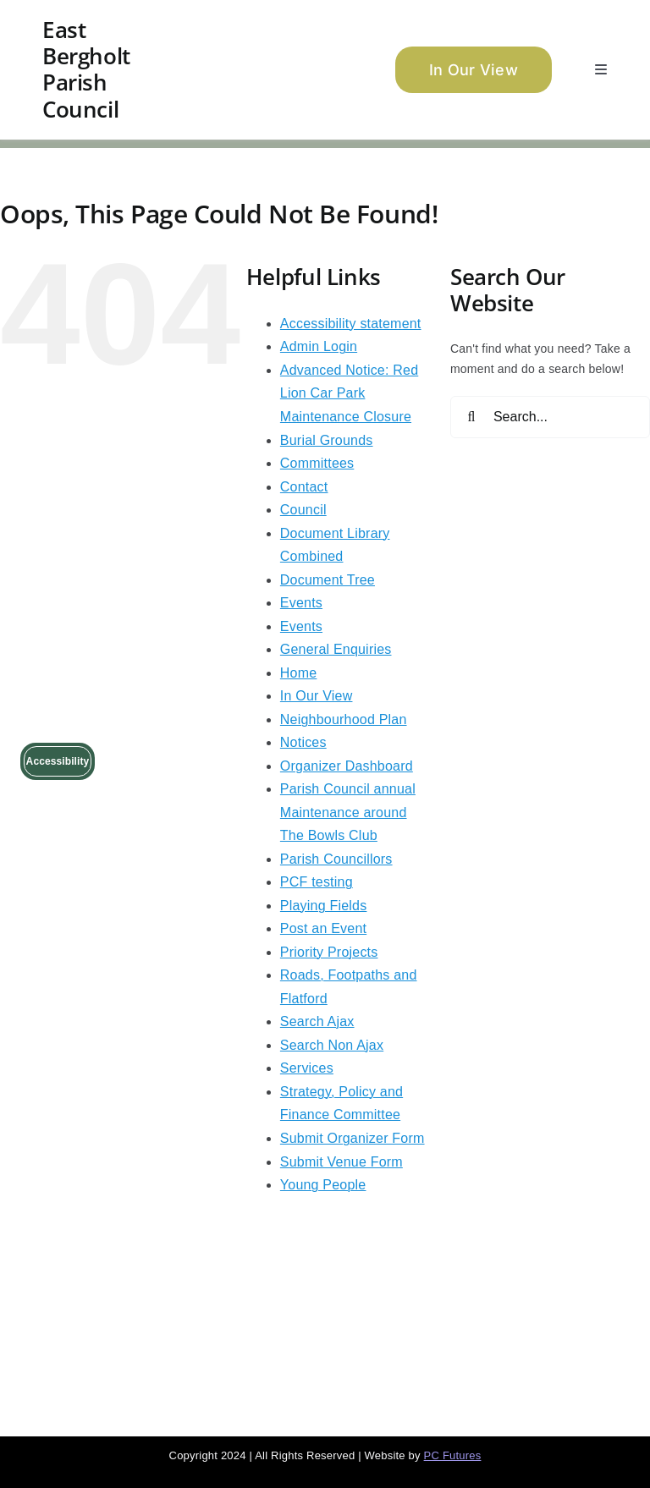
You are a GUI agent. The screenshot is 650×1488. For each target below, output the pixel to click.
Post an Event (323, 928)
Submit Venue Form (341, 1162)
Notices (303, 742)
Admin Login (318, 346)
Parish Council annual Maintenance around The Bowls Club (348, 812)
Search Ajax (317, 1021)
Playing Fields (323, 905)
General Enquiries (336, 649)
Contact (304, 487)
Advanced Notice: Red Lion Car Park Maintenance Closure (349, 393)
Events (301, 603)
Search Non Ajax (331, 1045)
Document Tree (327, 580)
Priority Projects (329, 952)
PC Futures (453, 1455)
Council (303, 509)
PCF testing (316, 882)
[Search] (471, 417)
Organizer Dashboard (346, 766)
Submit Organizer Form (352, 1138)
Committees (317, 463)
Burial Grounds (326, 440)
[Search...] (550, 417)
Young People (323, 1185)
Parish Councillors (336, 859)
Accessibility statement (350, 323)
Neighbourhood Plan (343, 719)
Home (298, 673)
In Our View (316, 696)
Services (306, 1068)
